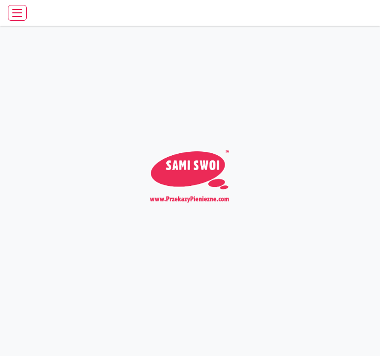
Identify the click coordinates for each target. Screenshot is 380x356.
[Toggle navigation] (17, 13)
